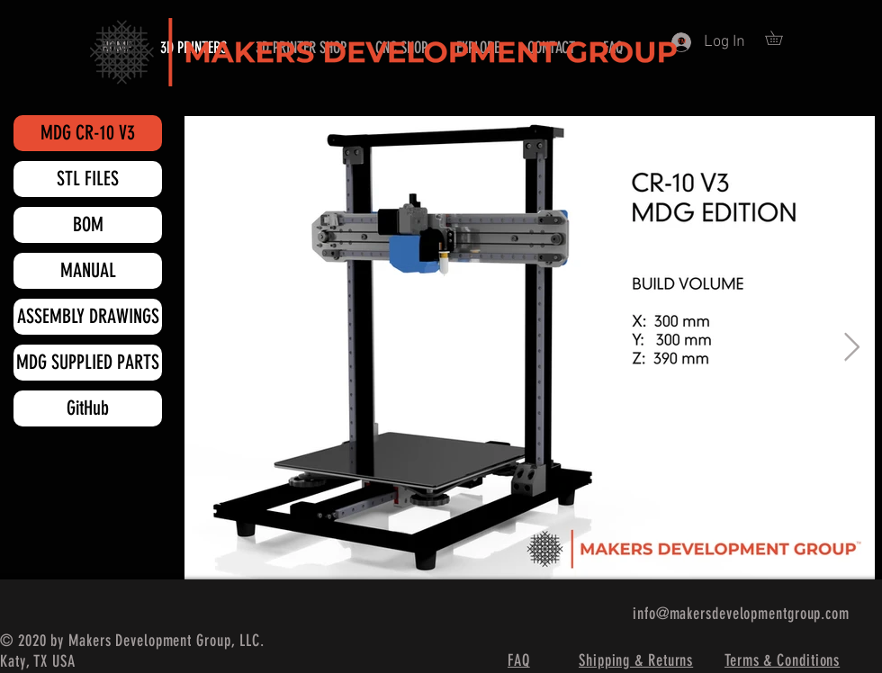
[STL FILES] (88, 179)
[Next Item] (851, 348)
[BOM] (88, 225)
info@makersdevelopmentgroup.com (741, 614)
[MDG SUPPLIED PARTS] (88, 363)
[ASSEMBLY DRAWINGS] (88, 317)
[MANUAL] (88, 271)
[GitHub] (88, 408)
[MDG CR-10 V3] (88, 133)
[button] (780, 38)
